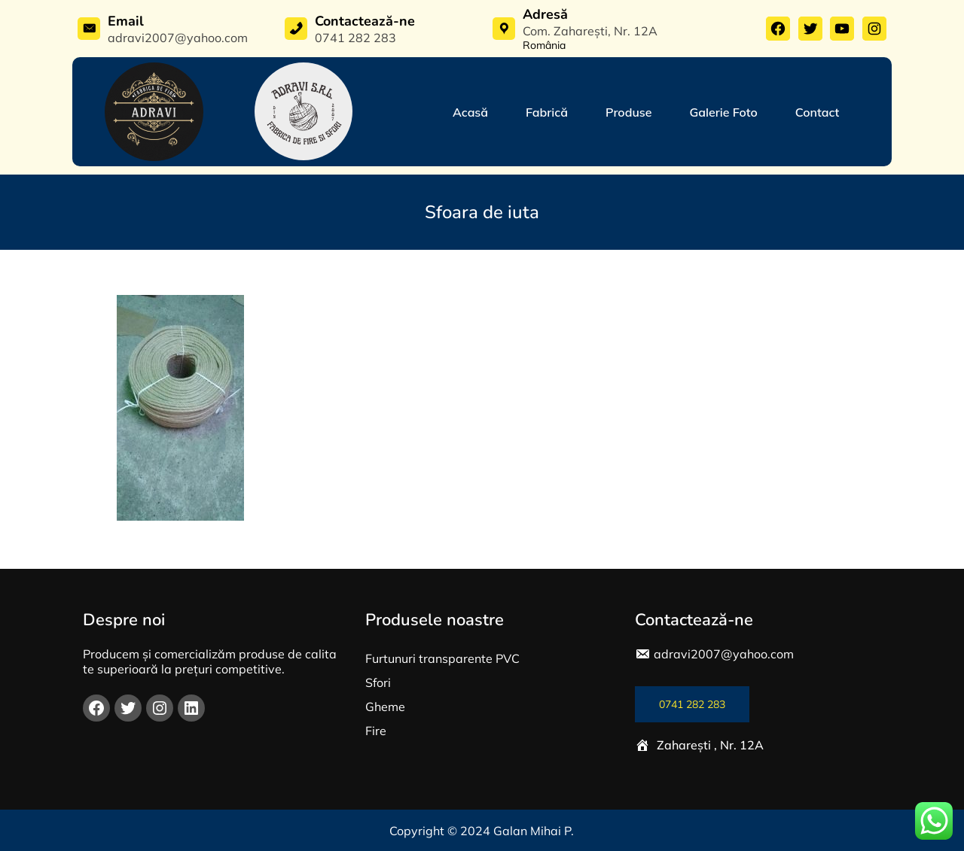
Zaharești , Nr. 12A (710, 744)
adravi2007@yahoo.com (724, 653)
